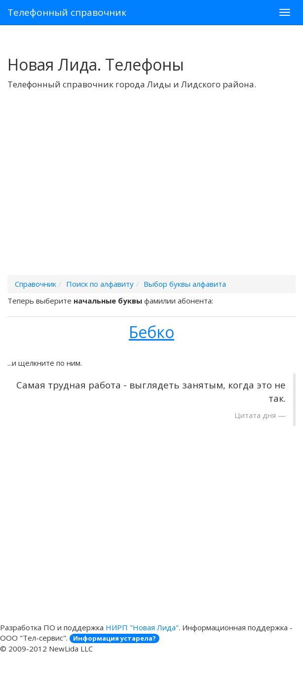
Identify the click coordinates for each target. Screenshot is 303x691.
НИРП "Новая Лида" (142, 627)
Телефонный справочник (66, 12)
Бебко (151, 332)
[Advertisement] (151, 195)
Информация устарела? (114, 638)
